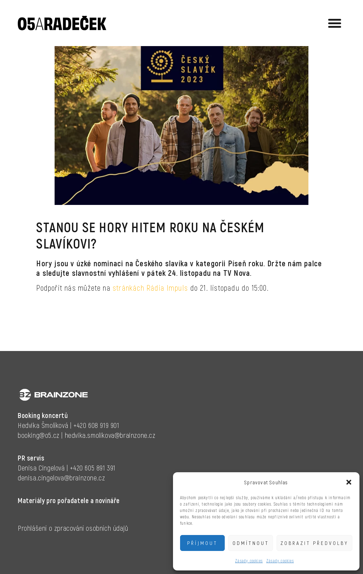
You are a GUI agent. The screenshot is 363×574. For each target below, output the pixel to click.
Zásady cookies (249, 560)
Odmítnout (251, 543)
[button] (348, 482)
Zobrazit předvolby (314, 543)
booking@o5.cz (39, 435)
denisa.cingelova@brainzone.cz (61, 477)
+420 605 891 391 (93, 467)
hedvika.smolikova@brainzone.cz (110, 435)
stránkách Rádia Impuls (150, 287)
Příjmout (202, 543)
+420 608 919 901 (96, 425)
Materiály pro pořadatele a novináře (69, 500)
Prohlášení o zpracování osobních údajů (73, 528)
